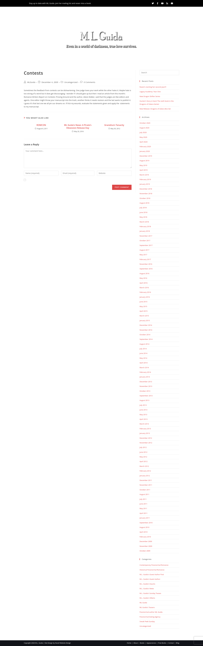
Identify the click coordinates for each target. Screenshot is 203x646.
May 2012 (143, 457)
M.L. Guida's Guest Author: (150, 579)
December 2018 (146, 189)
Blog (150, 56)
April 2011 (143, 513)
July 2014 (143, 348)
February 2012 (145, 471)
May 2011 (143, 508)
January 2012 (145, 475)
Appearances (99, 56)
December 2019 (146, 156)
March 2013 (144, 424)
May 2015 (143, 306)
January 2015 (145, 320)
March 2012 (144, 466)
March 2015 (144, 316)
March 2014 (144, 367)
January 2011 (145, 518)
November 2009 (146, 546)
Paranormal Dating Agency (150, 617)
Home (53, 56)
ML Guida (143, 602)
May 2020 (143, 137)
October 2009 (145, 551)
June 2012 (143, 452)
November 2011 (146, 485)
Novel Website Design (63, 643)
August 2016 (144, 273)
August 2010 (144, 527)
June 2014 (143, 353)
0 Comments (89, 82)
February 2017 (145, 259)
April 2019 (143, 170)
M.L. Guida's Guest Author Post (152, 574)
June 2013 (143, 410)
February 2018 (145, 226)
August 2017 (144, 250)
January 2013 (145, 433)
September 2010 (146, 522)
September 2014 (146, 339)
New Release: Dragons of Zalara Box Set (155, 109)
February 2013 (145, 428)
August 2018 (144, 203)
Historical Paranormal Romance (152, 570)
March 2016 (144, 287)
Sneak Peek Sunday (147, 621)
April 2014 (143, 363)
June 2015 (143, 301)
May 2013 (143, 414)
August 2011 (144, 494)
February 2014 (145, 372)
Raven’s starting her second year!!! (153, 87)
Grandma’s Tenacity (114, 125)
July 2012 (143, 447)
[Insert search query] (159, 72)
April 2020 (143, 142)
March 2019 (144, 175)
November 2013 (146, 386)
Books (80, 56)
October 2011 (145, 490)
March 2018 (144, 222)
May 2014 (143, 358)
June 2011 (143, 504)
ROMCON (41, 125)
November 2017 (146, 236)
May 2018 (143, 217)
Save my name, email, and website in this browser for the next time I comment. (61, 180)
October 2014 (145, 334)
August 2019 (144, 160)
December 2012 (146, 438)
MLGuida (31, 82)
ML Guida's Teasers (147, 607)
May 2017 (143, 254)
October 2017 (145, 240)
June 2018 (143, 212)
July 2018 (143, 207)
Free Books (120, 56)
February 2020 (145, 146)
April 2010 (143, 532)
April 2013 (143, 419)
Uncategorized (71, 82)
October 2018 (145, 198)
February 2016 (145, 292)
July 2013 (143, 405)
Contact (137, 56)
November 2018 (146, 193)
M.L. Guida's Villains (147, 598)
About (66, 56)
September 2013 (146, 395)
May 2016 (143, 278)
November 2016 (146, 264)
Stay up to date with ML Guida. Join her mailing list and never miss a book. (60, 3)
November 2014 (146, 330)
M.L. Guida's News (147, 588)
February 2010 (145, 537)
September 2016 (146, 269)
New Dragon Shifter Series (150, 96)
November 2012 (146, 443)
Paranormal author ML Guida (151, 612)
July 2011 (143, 499)
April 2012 (143, 461)
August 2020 (144, 128)
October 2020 (145, 123)
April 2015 (143, 311)
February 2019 (145, 179)
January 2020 (145, 151)
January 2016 (145, 297)
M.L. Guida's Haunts (147, 584)
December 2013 (146, 381)
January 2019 (145, 184)
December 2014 (146, 325)
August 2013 (144, 400)
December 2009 (146, 541)
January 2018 (145, 231)
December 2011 (146, 480)
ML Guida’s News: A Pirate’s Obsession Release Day (77, 126)
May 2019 (143, 165)
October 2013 (145, 391)
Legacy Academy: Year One (150, 91)
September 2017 (146, 245)
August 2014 (144, 344)
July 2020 (143, 132)
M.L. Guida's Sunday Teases (150, 593)
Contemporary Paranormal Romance (154, 565)
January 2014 (145, 377)
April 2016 (143, 283)
